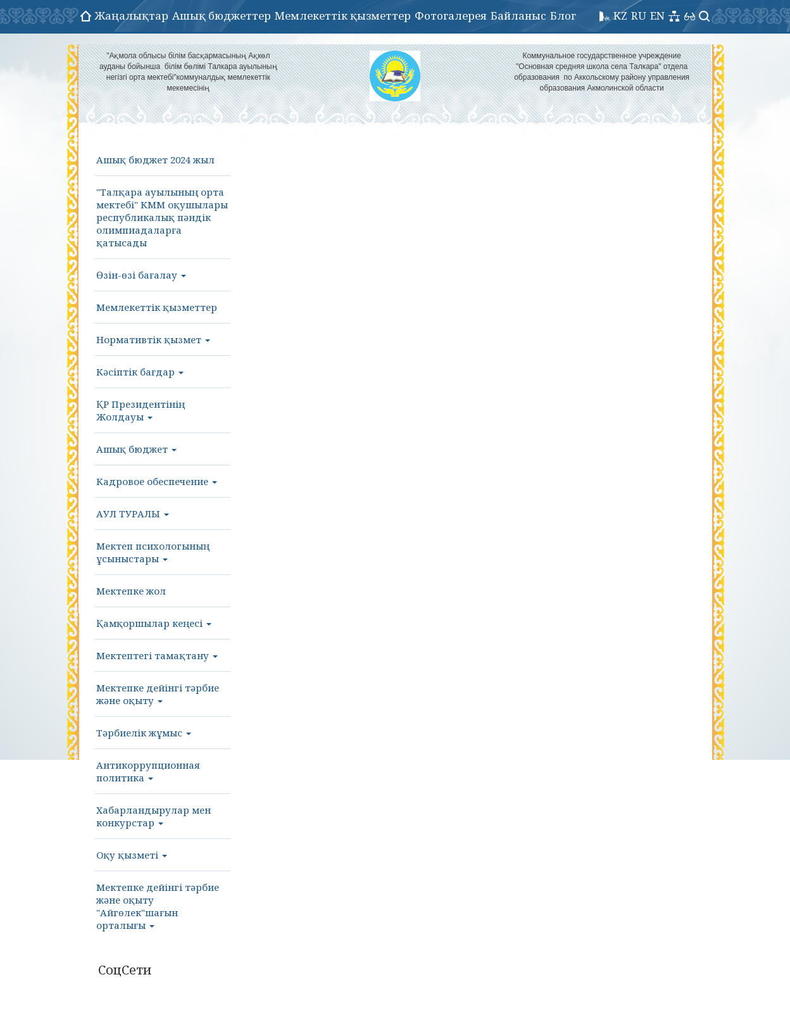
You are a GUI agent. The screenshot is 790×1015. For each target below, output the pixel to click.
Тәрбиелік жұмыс (143, 732)
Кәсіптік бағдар (140, 371)
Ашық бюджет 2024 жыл (155, 159)
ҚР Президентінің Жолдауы (140, 410)
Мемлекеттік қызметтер (343, 15)
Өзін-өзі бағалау (141, 274)
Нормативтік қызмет (153, 339)
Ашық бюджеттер (221, 15)
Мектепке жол (131, 590)
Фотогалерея (451, 15)
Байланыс (518, 15)
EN (657, 15)
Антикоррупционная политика (148, 771)
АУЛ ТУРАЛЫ (132, 513)
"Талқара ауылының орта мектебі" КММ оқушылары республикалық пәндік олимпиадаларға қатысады (162, 217)
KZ (620, 15)
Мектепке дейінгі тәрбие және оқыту (157, 694)
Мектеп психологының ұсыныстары (153, 552)
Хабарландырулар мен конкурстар (153, 816)
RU (638, 15)
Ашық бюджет (136, 449)
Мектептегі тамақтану (157, 655)
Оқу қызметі (131, 854)
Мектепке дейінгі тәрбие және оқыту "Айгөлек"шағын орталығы (157, 906)
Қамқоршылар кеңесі (153, 623)
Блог (563, 15)
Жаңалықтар (131, 15)
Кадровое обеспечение (156, 481)
